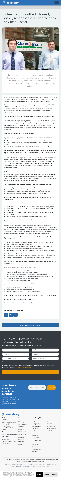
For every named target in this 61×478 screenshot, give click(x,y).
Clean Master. (35, 303)
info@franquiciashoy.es (9, 423)
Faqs (20, 444)
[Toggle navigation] (56, 2)
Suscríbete (52, 387)
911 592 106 (5, 424)
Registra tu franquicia (16, 466)
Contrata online (52, 431)
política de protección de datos (23, 367)
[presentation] (40, 394)
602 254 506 (6, 443)
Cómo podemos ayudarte (49, 464)
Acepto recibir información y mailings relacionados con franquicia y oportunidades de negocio (29, 365)
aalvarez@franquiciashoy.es (10, 434)
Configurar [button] (54, 474)
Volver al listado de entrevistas (30, 325)
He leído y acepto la (18, 367)
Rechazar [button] (46, 474)
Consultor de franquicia (10, 464)
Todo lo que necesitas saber (34, 464)
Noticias (21, 429)
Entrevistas (22, 434)
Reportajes (22, 432)
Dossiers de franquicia (29, 466)
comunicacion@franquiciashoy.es (12, 441)
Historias (21, 437)
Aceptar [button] (39, 474)
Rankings (21, 422)
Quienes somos (21, 464)
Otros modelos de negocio (43, 466)
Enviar (30, 372)
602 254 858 (6, 436)
